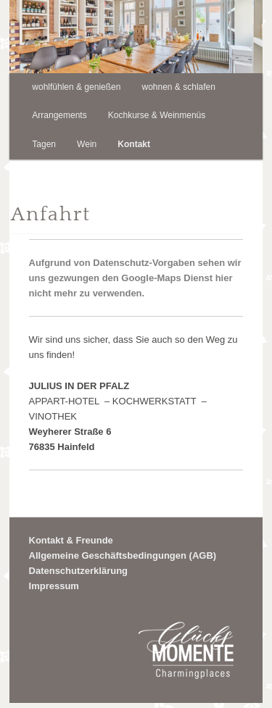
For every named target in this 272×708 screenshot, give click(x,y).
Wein (86, 144)
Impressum (54, 585)
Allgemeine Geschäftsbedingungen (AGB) (123, 555)
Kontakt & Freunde (71, 540)
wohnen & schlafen (178, 87)
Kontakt (134, 144)
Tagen (44, 144)
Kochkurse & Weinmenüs (157, 115)
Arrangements (59, 115)
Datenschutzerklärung (78, 570)
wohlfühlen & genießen (76, 87)
